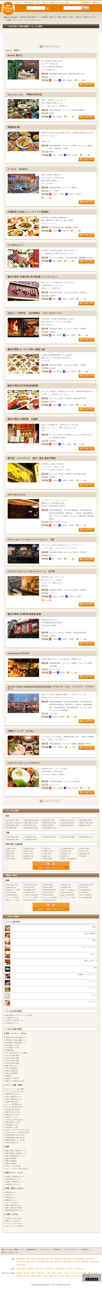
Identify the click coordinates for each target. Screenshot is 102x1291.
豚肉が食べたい (11, 1200)
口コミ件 (81, 81)
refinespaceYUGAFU (18, 653)
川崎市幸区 (28, 837)
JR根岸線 (46, 885)
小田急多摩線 (10, 895)
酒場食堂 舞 (14, 127)
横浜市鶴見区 (10, 820)
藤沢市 (27, 851)
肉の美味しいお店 (11, 1127)
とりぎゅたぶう (15, 245)
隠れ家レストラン (11, 1117)
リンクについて (45, 1249)
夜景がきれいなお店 (12, 1115)
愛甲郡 (27, 858)
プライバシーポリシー (71, 1249)
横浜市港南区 (10, 825)
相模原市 (9, 848)
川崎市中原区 (47, 837)
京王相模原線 (84, 890)
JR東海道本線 (84, 885)
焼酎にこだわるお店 (12, 1221)
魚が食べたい (10, 1195)
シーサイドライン (67, 897)
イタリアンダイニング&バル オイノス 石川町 (31, 571)
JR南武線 (27, 887)
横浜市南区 (83, 820)
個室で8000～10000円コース (15, 1153)
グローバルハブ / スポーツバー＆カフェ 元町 (31, 539)
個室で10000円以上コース (14, 1156)
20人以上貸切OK (11, 1071)
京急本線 (9, 892)
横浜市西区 (46, 820)
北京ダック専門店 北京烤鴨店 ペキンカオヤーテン (35, 313)
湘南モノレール (11, 900)
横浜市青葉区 (29, 828)
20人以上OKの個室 (12, 1060)
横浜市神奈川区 (30, 820)
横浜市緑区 (46, 825)
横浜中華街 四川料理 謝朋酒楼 (23, 385)
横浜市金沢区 (47, 823)
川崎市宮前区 (10, 839)
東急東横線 (28, 890)
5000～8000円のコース (13, 1099)
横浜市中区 (65, 820)
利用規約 (57, 1249)
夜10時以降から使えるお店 (15, 1135)
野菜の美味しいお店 (12, 1122)
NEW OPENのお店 (12, 1102)
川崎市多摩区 (84, 837)
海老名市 (83, 853)
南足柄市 (28, 856)
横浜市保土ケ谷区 (12, 823)
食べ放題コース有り (12, 1048)
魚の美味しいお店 (11, 1125)
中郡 (81, 856)
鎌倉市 (8, 851)
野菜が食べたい (11, 1192)
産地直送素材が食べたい (14, 1210)
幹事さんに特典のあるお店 (15, 1081)
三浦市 (45, 848)
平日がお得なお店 (11, 1143)
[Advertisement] (51, 38)
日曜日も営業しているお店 (15, 1140)
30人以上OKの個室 (12, 1063)
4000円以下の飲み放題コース (16, 1040)
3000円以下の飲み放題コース (16, 1037)
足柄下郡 (46, 858)
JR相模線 (64, 887)
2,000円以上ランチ (12, 1023)
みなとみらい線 (47, 897)
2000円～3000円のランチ (14, 1182)
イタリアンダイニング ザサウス (24, 763)
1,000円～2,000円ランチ (14, 1020)
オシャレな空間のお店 (13, 1104)
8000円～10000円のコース (15, 1177)
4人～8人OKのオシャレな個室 (16, 1053)
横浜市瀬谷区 (66, 825)
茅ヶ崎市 (64, 851)
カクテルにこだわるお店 (14, 1226)
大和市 (45, 853)
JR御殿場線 (9, 887)
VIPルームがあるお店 (13, 1166)
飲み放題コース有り (12, 1045)
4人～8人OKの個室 (12, 1055)
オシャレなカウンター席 (14, 1091)
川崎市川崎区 (10, 837)
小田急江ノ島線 (29, 895)
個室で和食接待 (11, 1158)
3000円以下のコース (12, 1094)
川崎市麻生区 (29, 839)
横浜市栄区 (83, 825)
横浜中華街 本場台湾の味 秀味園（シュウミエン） (33, 277)
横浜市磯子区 (29, 823)
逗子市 (82, 851)
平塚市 (82, 848)
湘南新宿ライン (11, 890)
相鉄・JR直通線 (85, 895)
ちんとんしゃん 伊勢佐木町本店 (25, 94)
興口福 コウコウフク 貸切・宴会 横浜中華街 (32, 458)
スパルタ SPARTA (18, 169)
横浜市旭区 (28, 825)
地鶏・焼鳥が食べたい (13, 1205)
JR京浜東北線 (29, 885)
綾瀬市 (45, 856)
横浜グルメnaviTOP (10, 17)
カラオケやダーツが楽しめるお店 (17, 1132)
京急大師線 (28, 892)
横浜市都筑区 (47, 828)
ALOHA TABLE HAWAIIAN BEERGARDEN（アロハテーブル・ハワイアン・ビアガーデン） (51, 688)
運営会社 (85, 1249)
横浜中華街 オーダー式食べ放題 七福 (26, 349)
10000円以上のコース (13, 1179)
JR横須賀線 (9, 885)
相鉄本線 (45, 895)
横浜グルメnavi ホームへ (10, 1252)
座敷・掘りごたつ (11, 1066)
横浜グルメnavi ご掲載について (12, 1249)
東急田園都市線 (47, 890)
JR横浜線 (46, 887)
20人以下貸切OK (11, 1068)
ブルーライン (10, 897)
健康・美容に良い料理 (13, 1208)
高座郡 (64, 856)
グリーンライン (29, 897)
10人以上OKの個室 (12, 1058)
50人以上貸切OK (11, 1073)
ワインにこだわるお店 (13, 1223)
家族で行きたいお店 (12, 1112)
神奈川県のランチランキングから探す (19, 1015)
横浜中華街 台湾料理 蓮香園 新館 (24, 614)
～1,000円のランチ (12, 1018)
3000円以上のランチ (12, 1184)
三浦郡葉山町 (66, 848)
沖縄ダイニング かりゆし (21, 731)
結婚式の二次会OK (12, 1078)
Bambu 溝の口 (15, 55)
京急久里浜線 (66, 892)
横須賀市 (28, 848)
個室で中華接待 (11, 1161)
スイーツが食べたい (12, 1203)
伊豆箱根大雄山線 (48, 900)
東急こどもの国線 (67, 890)
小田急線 (82, 892)
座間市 (8, 856)
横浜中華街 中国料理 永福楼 (23, 419)
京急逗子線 (46, 892)
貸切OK (8, 1076)
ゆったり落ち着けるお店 (14, 1107)
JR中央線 (83, 887)
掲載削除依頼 (31, 1249)
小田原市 (46, 851)
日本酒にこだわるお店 (13, 1218)
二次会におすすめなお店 (14, 1120)
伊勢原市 (64, 853)
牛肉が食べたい (11, 1197)
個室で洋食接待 (11, 1163)
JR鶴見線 (64, 885)
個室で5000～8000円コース (15, 1151)
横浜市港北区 (66, 823)
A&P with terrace (16, 494)
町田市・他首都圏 (68, 858)
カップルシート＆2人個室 (14, 1089)
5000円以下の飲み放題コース (16, 1043)
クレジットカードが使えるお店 (16, 1169)
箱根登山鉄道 (29, 900)
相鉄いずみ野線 (66, 895)
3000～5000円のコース (13, 1097)
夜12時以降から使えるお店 (15, 1138)
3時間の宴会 (9, 1050)
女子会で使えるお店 (12, 1109)
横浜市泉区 (10, 828)
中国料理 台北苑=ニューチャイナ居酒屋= (28, 212)
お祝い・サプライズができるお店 (17, 1130)
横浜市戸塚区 (84, 823)
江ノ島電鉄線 (84, 897)
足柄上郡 (9, 858)
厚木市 (27, 853)
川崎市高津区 (66, 837)
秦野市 (8, 853)
